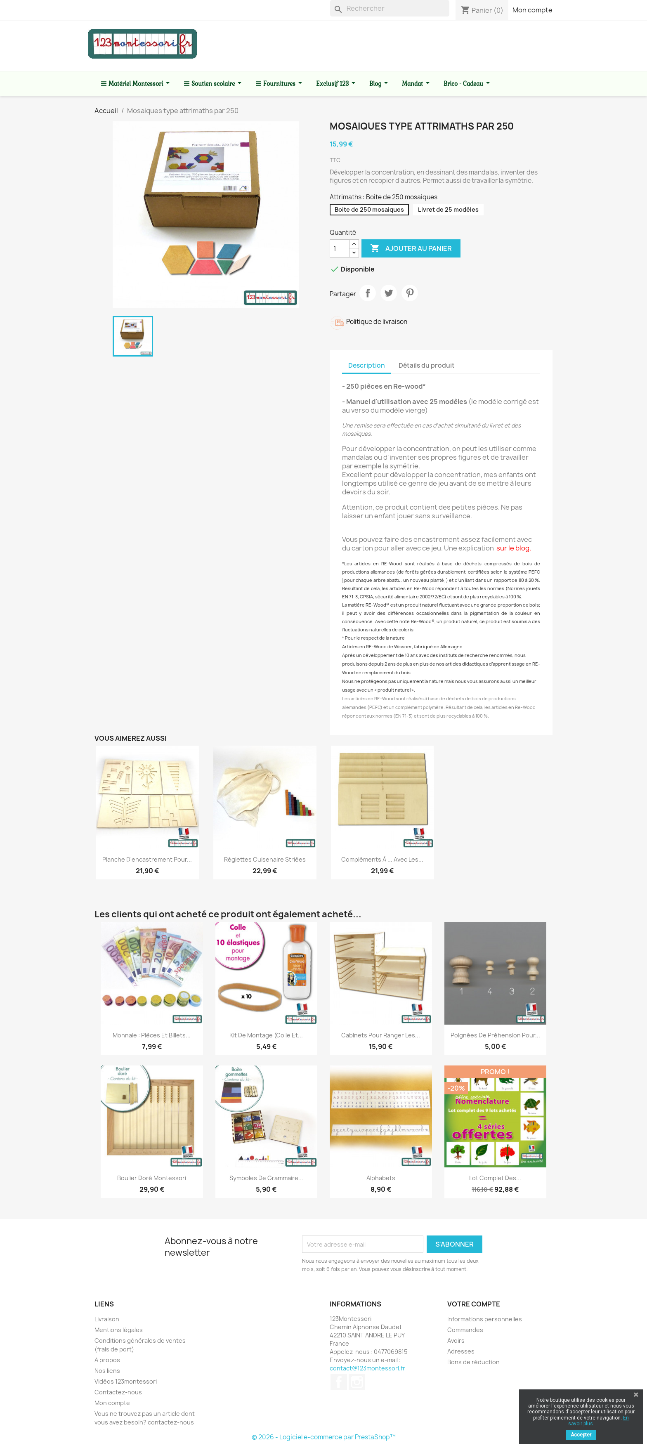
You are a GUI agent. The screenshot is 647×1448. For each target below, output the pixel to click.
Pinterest (409, 293)
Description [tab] (366, 365)
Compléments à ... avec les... (382, 859)
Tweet (388, 293)
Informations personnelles (484, 1319)
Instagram (357, 1382)
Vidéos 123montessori (125, 1381)
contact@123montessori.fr (367, 1368)
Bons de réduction (473, 1362)
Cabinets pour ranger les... (380, 1035)
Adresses (461, 1351)
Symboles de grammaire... (266, 1178)
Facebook (339, 1382)
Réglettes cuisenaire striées (265, 859)
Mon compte (532, 10)
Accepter (581, 1435)
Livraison (106, 1319)
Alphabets (380, 1178)
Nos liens (107, 1371)
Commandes (465, 1330)
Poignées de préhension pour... (495, 1035)
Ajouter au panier (411, 248)
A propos (107, 1360)
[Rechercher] (389, 8)
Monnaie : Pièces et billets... (152, 1035)
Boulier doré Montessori (151, 1178)
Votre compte (473, 1304)
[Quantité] (339, 248)
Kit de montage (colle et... (266, 1035)
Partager (367, 293)
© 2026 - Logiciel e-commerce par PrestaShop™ (324, 1437)
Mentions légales (118, 1330)
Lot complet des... (495, 1178)
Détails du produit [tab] (427, 365)
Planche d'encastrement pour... (147, 859)
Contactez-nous (118, 1392)
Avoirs (456, 1340)
